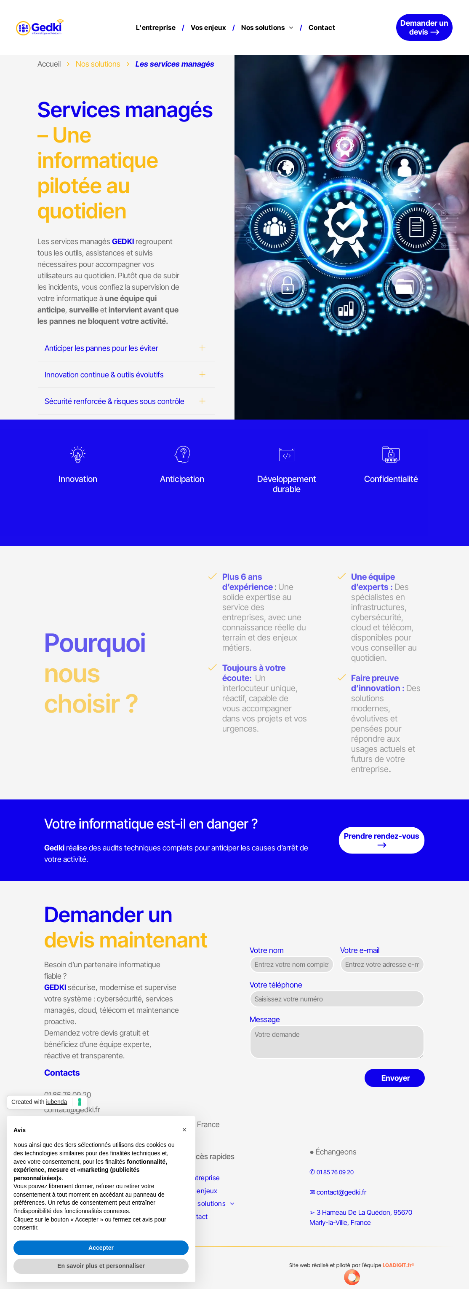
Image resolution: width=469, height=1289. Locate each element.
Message (265, 1019)
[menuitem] (157, 27)
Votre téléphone (276, 984)
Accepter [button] (101, 1247)
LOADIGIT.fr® (398, 1265)
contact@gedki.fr (341, 1192)
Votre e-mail (359, 950)
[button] (184, 1129)
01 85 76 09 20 (335, 1172)
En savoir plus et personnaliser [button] (101, 1265)
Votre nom (267, 950)
